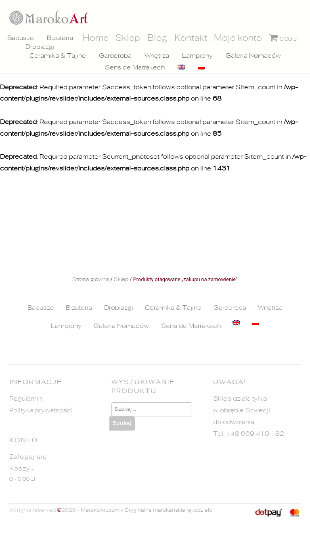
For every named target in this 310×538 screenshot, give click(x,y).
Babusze (20, 38)
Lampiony (197, 56)
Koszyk (21, 468)
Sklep (121, 279)
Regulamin (25, 398)
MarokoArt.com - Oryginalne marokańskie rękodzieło (146, 510)
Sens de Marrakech (135, 67)
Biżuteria (59, 38)
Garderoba (115, 56)
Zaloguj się (28, 457)
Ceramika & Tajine (57, 56)
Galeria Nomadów (253, 56)
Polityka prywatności (41, 410)
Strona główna (90, 279)
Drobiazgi (39, 47)
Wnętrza (157, 56)
